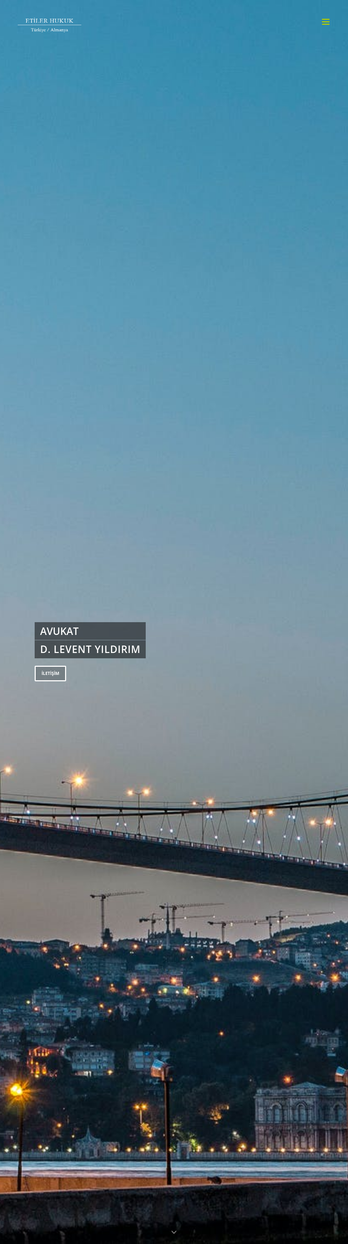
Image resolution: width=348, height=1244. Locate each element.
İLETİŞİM (50, 673)
